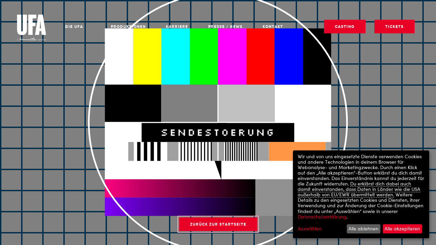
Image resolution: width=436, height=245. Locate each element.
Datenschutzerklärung (322, 216)
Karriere (177, 26)
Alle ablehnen (363, 228)
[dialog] (361, 194)
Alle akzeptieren (402, 228)
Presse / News (225, 26)
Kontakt (273, 26)
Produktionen (128, 26)
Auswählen (310, 228)
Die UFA (74, 26)
